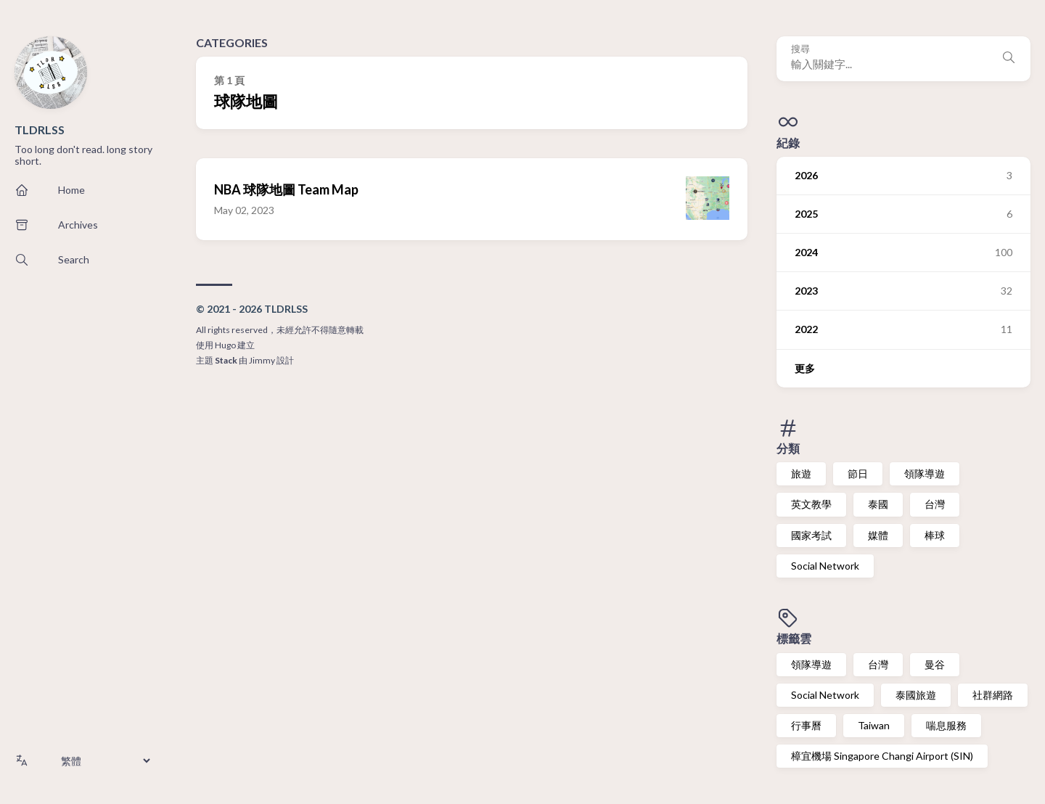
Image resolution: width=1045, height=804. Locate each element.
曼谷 (935, 664)
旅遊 (801, 473)
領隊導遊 (924, 473)
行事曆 (806, 725)
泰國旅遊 (916, 695)
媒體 (878, 535)
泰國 (878, 504)
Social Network (825, 565)
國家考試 (811, 535)
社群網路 (992, 695)
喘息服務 (946, 725)
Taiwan (874, 725)
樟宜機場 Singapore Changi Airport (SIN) (882, 756)
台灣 (935, 504)
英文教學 (811, 504)
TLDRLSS (40, 129)
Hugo (225, 345)
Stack (226, 360)
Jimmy (262, 360)
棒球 (935, 535)
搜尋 (800, 49)
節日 (858, 473)
